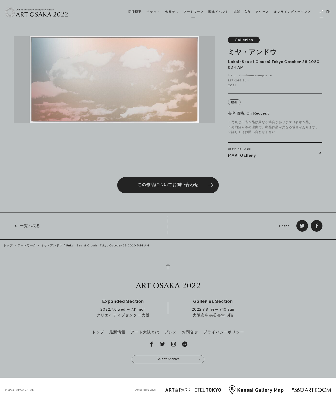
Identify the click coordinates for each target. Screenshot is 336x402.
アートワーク (193, 12)
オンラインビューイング (292, 12)
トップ (8, 245)
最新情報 (117, 332)
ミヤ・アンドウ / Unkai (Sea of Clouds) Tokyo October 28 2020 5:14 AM (95, 245)
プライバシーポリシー (223, 332)
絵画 (234, 102)
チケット (153, 12)
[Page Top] (168, 267)
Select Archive (179, 359)
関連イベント (218, 12)
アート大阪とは (145, 332)
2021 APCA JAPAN (21, 389)
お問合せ (190, 332)
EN (328, 12)
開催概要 (135, 12)
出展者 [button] (171, 17)
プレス (170, 332)
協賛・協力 (242, 12)
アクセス (262, 12)
